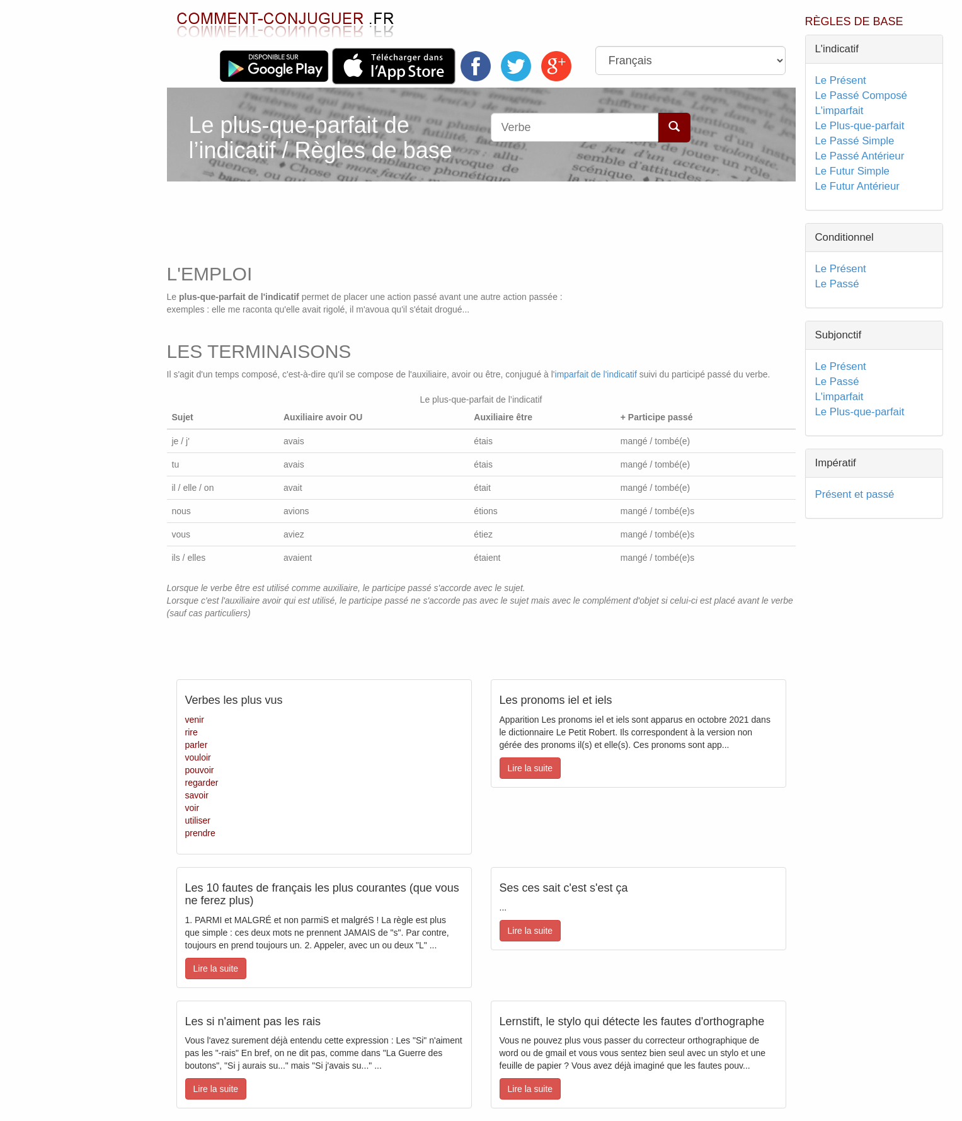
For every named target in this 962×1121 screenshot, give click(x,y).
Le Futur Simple (852, 171)
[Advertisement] (405, 219)
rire (191, 732)
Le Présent (840, 80)
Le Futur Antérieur (857, 186)
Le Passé (837, 284)
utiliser (197, 820)
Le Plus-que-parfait (860, 126)
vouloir (198, 757)
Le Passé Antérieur (860, 156)
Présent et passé (855, 494)
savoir (197, 795)
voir (192, 808)
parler (196, 745)
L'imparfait (839, 111)
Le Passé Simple (855, 141)
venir (194, 720)
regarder (202, 783)
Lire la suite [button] (530, 768)
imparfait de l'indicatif (596, 374)
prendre (200, 833)
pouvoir (199, 770)
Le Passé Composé (861, 95)
